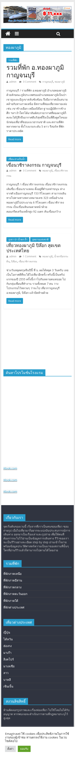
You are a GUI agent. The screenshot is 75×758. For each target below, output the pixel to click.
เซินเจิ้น (8, 686)
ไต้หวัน (8, 639)
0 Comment (27, 81)
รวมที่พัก (12, 60)
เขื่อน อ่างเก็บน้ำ (16, 159)
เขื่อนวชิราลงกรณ (28, 261)
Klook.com (10, 468)
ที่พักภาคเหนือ (12, 574)
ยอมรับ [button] (24, 749)
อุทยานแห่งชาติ (40, 239)
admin (12, 81)
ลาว (5, 673)
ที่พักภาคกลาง (12, 587)
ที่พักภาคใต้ (10, 601)
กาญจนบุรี (47, 81)
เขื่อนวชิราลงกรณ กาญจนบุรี (33, 165)
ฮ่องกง (7, 646)
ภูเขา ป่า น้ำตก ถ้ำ (17, 239)
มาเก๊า (7, 653)
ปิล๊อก (14, 261)
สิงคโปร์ (8, 659)
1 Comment (27, 256)
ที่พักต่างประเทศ (13, 607)
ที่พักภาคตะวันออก (15, 594)
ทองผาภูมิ (60, 81)
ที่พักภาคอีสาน (12, 580)
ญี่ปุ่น (6, 632)
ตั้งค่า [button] (10, 749)
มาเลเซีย (9, 666)
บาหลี (7, 680)
